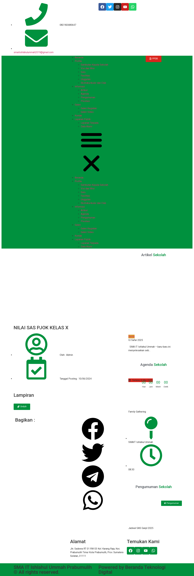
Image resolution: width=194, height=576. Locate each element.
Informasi (80, 86)
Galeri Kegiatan (89, 108)
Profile (78, 61)
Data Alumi (86, 126)
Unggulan (85, 79)
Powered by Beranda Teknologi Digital (132, 569)
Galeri (78, 104)
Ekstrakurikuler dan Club (93, 82)
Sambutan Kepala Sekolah (94, 64)
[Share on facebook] (93, 429)
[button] (97, 152)
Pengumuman (88, 97)
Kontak (78, 115)
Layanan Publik (83, 119)
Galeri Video (87, 112)
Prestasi (85, 101)
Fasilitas (85, 75)
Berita (131, 336)
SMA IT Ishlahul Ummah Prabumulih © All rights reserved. (53, 569)
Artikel (84, 90)
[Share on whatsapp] (93, 501)
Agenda (85, 93)
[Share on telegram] (93, 477)
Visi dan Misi (88, 68)
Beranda (79, 57)
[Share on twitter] (93, 453)
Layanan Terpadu (90, 122)
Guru (83, 72)
